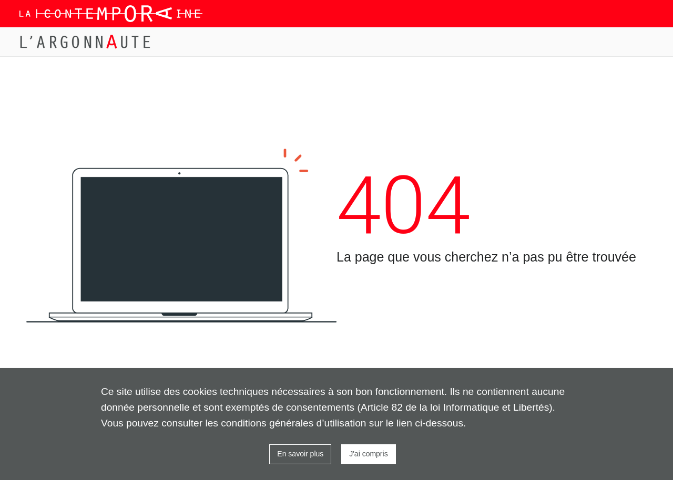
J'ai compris (368, 454)
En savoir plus (300, 454)
